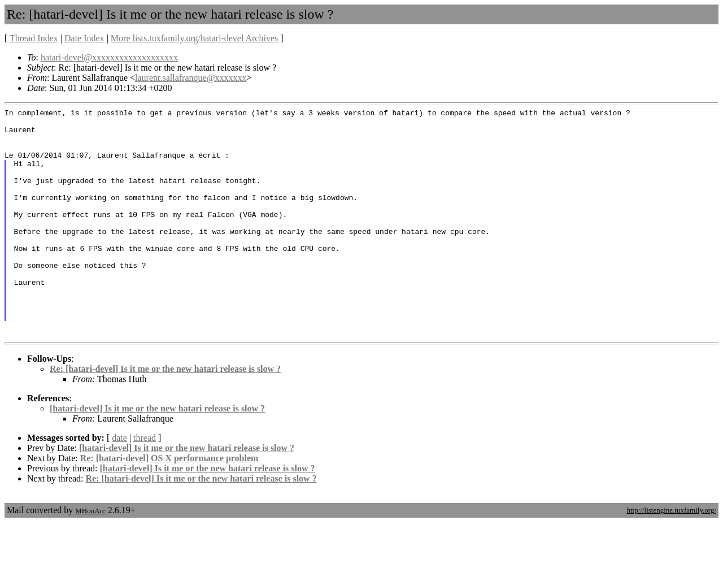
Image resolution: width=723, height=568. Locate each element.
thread (144, 483)
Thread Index (34, 38)
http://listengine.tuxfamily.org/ (671, 556)
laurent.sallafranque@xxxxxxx (190, 78)
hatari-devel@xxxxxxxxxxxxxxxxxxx (109, 57)
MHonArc (90, 556)
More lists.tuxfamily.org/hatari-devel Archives (194, 38)
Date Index (84, 38)
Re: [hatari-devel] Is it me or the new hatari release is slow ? (165, 414)
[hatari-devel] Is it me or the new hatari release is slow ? (157, 454)
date (119, 483)
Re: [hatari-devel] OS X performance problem (169, 504)
